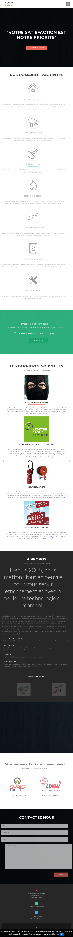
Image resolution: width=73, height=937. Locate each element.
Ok (61, 934)
